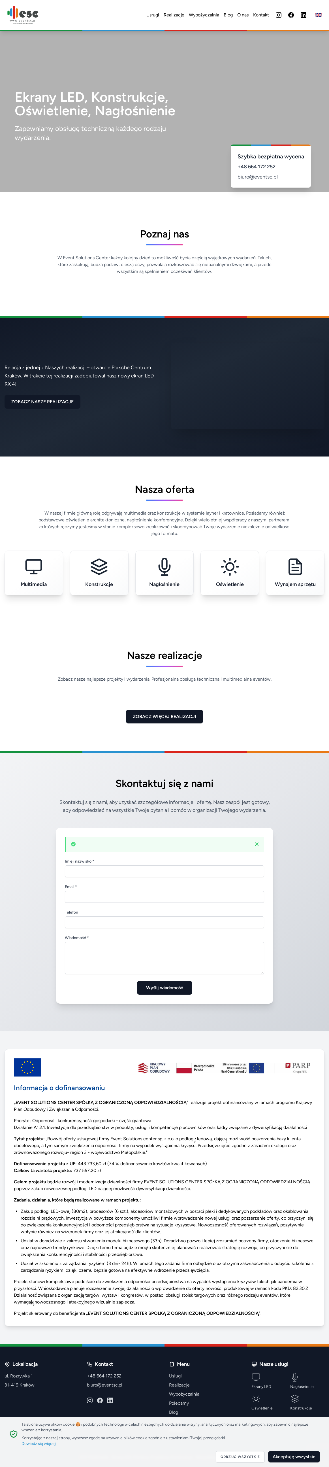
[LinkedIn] (303, 15)
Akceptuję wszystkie (294, 1456)
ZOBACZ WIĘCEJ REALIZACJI (164, 716)
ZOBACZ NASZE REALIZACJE (42, 401)
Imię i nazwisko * (79, 861)
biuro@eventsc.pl (258, 177)
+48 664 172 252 (256, 167)
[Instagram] (279, 15)
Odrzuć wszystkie (240, 1457)
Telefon (71, 912)
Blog (228, 15)
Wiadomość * (77, 937)
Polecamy (179, 1403)
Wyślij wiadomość (164, 987)
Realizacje (174, 15)
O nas (243, 15)
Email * (71, 886)
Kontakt (261, 15)
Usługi (152, 15)
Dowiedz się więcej (39, 1443)
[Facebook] (291, 15)
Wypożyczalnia (204, 15)
